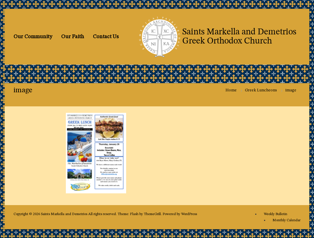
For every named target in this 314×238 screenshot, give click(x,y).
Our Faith (72, 36)
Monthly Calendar (286, 220)
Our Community (33, 36)
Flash (134, 214)
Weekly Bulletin (275, 214)
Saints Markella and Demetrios (64, 214)
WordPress (189, 214)
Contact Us (106, 36)
